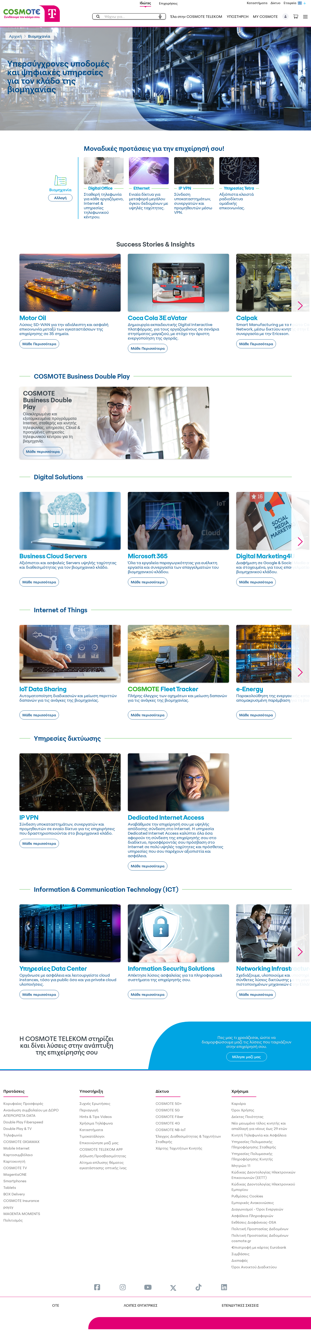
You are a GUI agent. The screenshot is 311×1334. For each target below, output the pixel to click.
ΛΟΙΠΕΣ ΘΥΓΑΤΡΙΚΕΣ (140, 1305)
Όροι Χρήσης (242, 1110)
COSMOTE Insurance (21, 1200)
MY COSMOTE (265, 16)
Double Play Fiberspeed (23, 1122)
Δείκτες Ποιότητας (247, 1116)
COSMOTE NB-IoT (171, 1129)
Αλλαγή (60, 198)
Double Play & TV (17, 1128)
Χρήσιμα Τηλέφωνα (96, 1123)
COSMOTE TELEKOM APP (101, 1149)
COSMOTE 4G (168, 1123)
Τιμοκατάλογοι (92, 1136)
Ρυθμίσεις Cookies (247, 1196)
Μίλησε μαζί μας (246, 1057)
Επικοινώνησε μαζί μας (99, 1143)
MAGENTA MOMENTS (21, 1213)
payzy (8, 1207)
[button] (285, 16)
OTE (55, 1305)
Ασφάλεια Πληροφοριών (252, 1215)
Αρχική (15, 36)
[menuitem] (97, 1287)
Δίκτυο (276, 3)
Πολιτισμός (13, 1220)
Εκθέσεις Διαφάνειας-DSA (253, 1222)
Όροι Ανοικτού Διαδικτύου (254, 1267)
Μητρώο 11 (240, 1165)
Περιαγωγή (89, 1110)
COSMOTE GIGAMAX (21, 1141)
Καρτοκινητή (14, 1161)
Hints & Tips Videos (96, 1116)
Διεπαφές (239, 1260)
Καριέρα (238, 1103)
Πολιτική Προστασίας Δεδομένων (259, 1229)
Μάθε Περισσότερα (39, 344)
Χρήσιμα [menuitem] (239, 1091)
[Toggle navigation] (304, 16)
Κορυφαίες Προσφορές (23, 1103)
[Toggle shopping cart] (298, 16)
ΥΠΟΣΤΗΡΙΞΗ (237, 16)
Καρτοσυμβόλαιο (18, 1154)
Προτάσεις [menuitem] (14, 1091)
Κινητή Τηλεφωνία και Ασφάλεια (258, 1135)
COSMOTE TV (15, 1168)
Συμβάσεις (240, 1254)
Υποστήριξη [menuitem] (91, 1091)
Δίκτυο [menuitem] (162, 1091)
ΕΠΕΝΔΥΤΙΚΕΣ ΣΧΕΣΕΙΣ (240, 1305)
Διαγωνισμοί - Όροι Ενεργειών (257, 1209)
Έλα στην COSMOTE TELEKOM (196, 16)
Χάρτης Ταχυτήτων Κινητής (179, 1148)
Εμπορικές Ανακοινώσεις (252, 1202)
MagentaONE (15, 1174)
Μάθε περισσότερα (43, 451)
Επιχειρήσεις (168, 3)
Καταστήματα (257, 3)
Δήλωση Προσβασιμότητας (103, 1156)
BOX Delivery (14, 1194)
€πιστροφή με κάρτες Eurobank (258, 1247)
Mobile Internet (16, 1148)
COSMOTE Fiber (169, 1116)
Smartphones (14, 1181)
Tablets (9, 1187)
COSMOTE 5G (168, 1110)
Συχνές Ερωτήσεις (95, 1103)
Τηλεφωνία (12, 1135)
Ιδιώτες (145, 3)
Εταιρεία (290, 3)
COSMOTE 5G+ (169, 1103)
